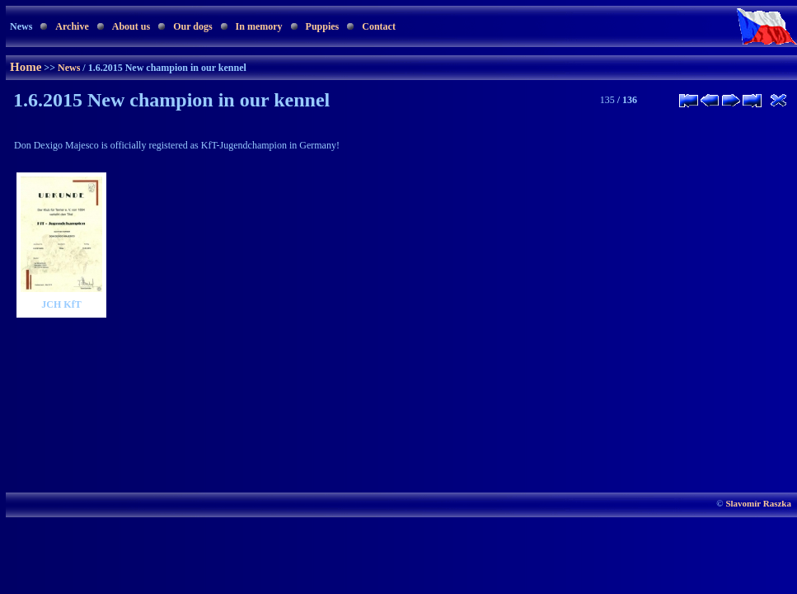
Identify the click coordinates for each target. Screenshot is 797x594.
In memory (259, 26)
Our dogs (192, 26)
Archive (71, 26)
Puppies (323, 26)
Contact (379, 26)
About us (131, 26)
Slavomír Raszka (758, 503)
